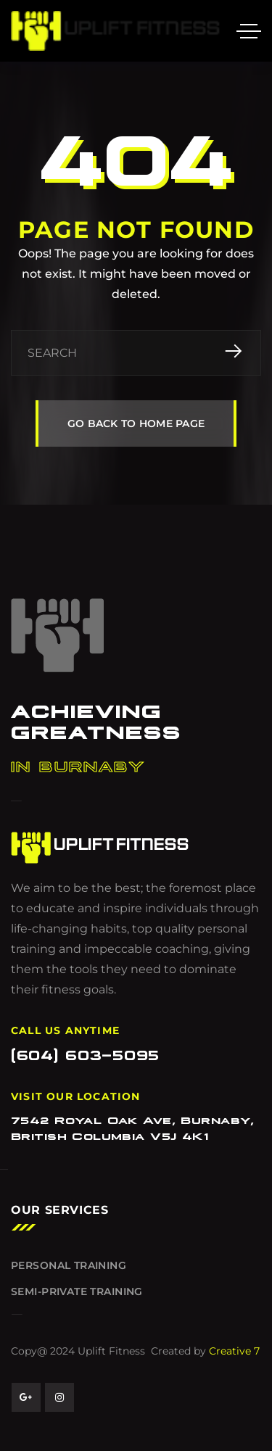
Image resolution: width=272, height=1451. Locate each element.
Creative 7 (234, 1350)
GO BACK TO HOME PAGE (136, 423)
